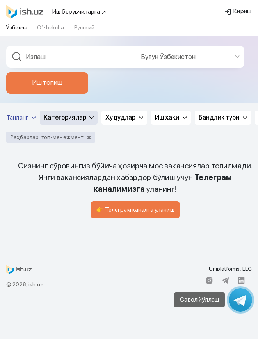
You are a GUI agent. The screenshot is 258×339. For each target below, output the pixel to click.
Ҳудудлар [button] (124, 117)
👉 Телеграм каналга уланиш (135, 209)
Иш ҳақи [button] (171, 117)
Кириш (238, 11)
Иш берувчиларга (79, 11)
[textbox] (70, 57)
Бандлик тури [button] (223, 117)
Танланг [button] (21, 117)
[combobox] (70, 57)
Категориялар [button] (69, 117)
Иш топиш (47, 82)
